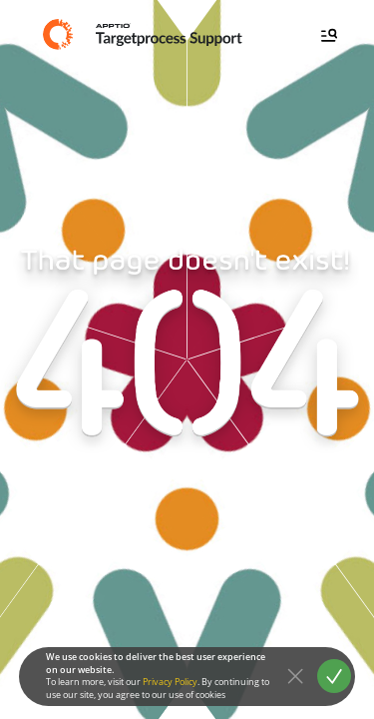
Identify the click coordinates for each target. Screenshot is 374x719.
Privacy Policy (170, 681)
